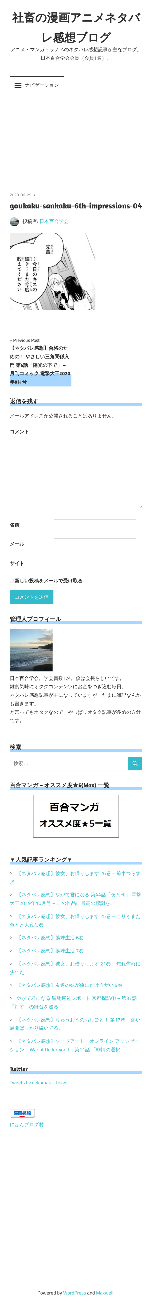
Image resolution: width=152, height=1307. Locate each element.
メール (17, 544)
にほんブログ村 (27, 1124)
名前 (14, 525)
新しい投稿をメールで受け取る (49, 580)
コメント (19, 431)
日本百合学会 (54, 221)
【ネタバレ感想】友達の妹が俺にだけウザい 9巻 (70, 985)
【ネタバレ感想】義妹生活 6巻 (50, 937)
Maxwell (104, 1292)
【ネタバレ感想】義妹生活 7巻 (50, 950)
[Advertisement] (76, 137)
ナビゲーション (42, 85)
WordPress (74, 1292)
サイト (17, 563)
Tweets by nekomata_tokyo (38, 1082)
